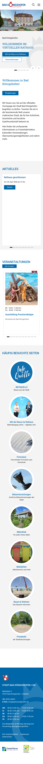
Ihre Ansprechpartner (10, 734)
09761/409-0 (10, 699)
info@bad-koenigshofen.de (18, 702)
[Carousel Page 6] (26, 247)
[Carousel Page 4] (24, 70)
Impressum (24, 734)
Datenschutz (7, 737)
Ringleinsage (10, 93)
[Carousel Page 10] (35, 336)
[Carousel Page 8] (32, 247)
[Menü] (39, 4)
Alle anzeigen (9, 266)
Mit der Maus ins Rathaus (15, 54)
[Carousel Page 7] (29, 247)
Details (9, 187)
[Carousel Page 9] (32, 336)
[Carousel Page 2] (18, 70)
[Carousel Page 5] (27, 70)
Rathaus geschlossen (15, 177)
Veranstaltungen (11, 59)
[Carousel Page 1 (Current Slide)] (15, 70)
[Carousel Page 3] (21, 70)
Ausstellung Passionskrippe (19, 314)
